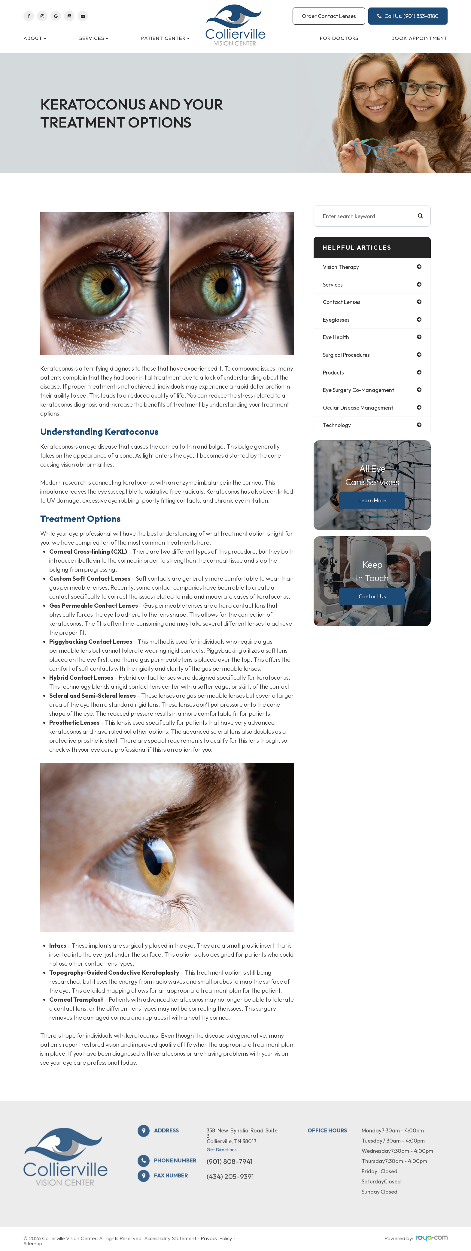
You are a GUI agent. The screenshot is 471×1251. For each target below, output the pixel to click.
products (334, 373)
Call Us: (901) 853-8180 (408, 16)
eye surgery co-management (359, 390)
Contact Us (372, 597)
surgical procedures (347, 355)
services (333, 284)
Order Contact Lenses (329, 16)
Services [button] (93, 38)
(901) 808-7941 (230, 1174)
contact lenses (342, 302)
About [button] (34, 38)
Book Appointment (419, 38)
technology (337, 426)
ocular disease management (358, 408)
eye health (336, 337)
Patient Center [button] (165, 38)
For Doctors (339, 38)
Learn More (372, 501)
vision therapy (341, 266)
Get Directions (222, 1162)
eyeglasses (336, 320)
